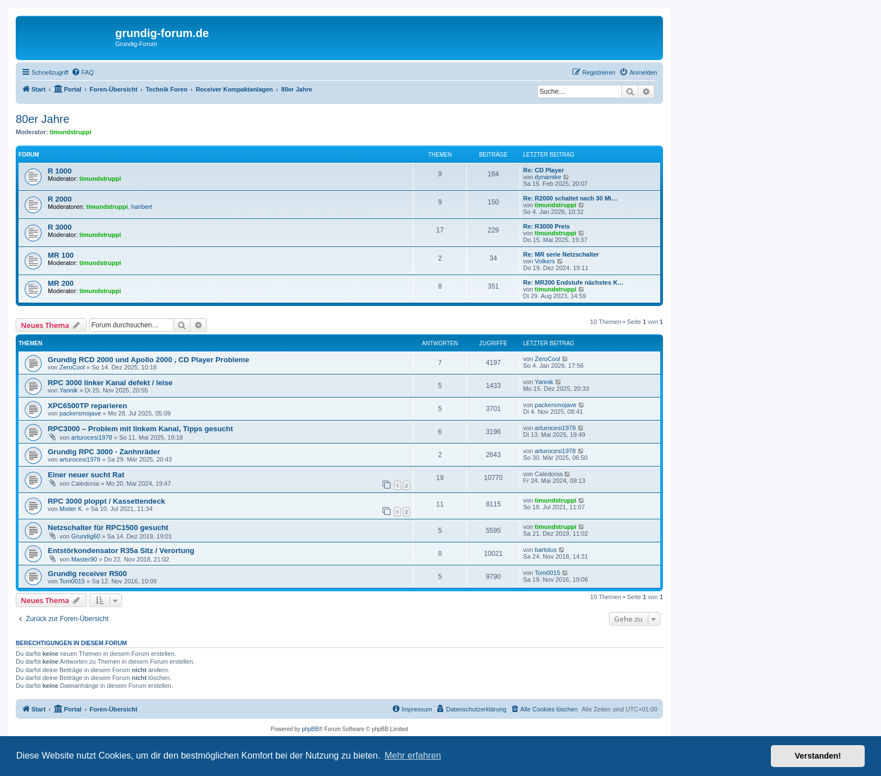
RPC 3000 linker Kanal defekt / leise (110, 382)
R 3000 (60, 227)
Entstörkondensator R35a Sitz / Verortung (121, 550)
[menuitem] (82, 72)
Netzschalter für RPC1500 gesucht (108, 527)
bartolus (546, 549)
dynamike (548, 177)
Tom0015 (72, 581)
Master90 (84, 559)
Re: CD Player (543, 170)
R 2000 (60, 199)
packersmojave (80, 413)
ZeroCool (72, 367)
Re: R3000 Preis (546, 226)
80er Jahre (43, 119)
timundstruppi (71, 132)
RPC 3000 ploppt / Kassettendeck (106, 501)
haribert (141, 206)
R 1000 (60, 171)
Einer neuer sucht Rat (86, 475)
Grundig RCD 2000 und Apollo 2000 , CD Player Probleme (148, 359)
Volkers (545, 261)
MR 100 (61, 255)
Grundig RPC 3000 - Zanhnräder (104, 452)
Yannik (69, 390)
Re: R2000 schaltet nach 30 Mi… (570, 198)
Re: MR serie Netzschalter (561, 254)
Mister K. (72, 508)
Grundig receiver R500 (87, 573)
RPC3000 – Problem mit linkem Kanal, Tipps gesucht (140, 428)
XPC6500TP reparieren (87, 405)
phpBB (310, 729)
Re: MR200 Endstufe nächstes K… (573, 282)
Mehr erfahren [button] (412, 755)
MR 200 (61, 283)
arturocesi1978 (91, 437)
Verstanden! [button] (818, 755)
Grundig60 (85, 536)
